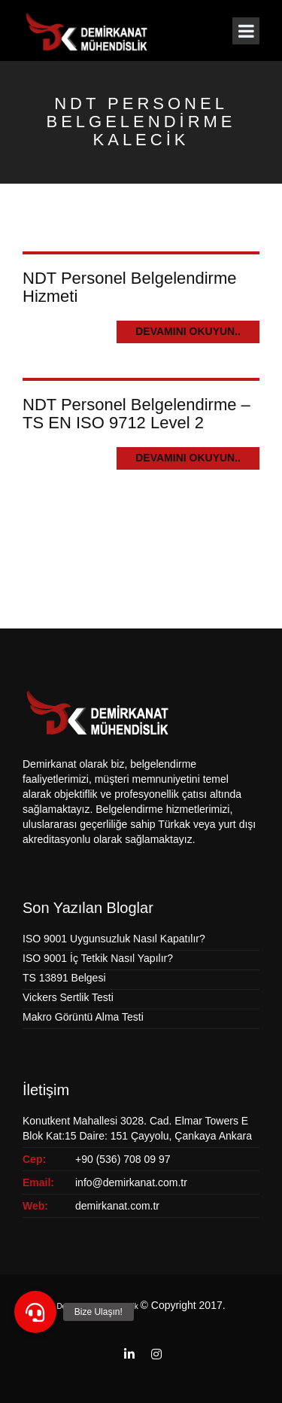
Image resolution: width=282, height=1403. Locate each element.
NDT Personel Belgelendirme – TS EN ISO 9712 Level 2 (136, 413)
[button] (35, 1312)
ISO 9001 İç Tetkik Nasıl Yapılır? (98, 958)
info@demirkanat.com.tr (131, 1182)
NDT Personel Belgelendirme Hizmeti (130, 287)
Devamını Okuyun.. (188, 331)
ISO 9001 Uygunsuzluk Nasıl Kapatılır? (114, 939)
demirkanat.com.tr (117, 1206)
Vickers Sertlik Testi (68, 997)
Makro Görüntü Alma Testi (83, 1017)
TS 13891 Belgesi (64, 978)
